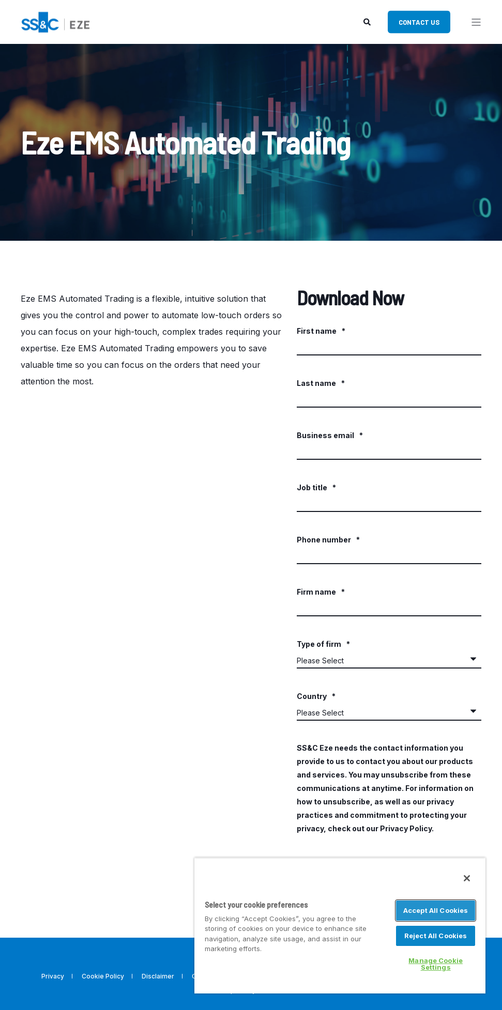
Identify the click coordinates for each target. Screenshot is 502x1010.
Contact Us (419, 22)
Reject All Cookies (435, 935)
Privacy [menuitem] (52, 976)
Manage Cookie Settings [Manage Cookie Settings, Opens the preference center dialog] (435, 963)
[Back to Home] (55, 21)
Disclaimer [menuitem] (158, 976)
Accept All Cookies (435, 910)
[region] (339, 925)
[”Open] (476, 22)
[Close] (466, 878)
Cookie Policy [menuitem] (103, 976)
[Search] (367, 21)
